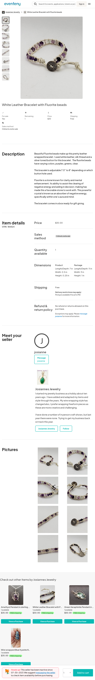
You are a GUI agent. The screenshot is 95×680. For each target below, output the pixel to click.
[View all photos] (51, 57)
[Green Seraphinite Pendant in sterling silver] (79, 595)
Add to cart (83, 672)
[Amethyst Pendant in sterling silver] (16, 595)
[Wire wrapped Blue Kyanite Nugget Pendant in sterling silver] (16, 638)
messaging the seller (45, 672)
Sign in (81, 4)
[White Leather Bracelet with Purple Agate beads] (47, 595)
